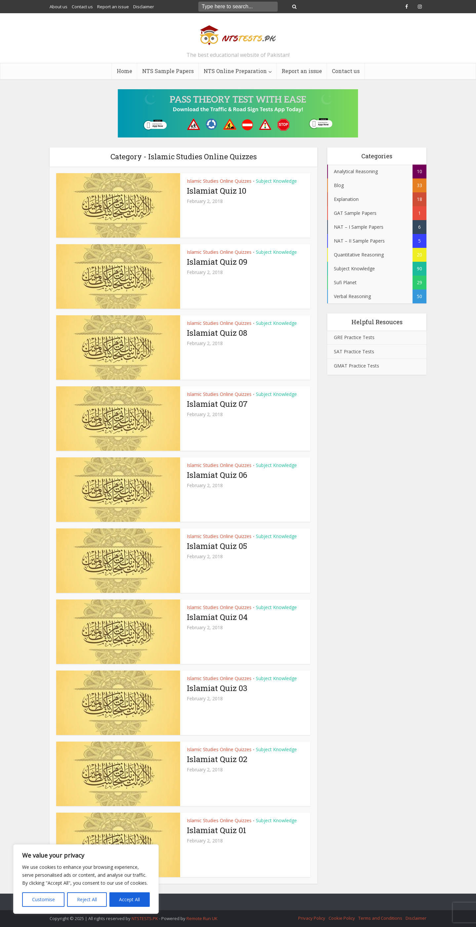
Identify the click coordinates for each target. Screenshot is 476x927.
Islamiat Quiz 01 (216, 830)
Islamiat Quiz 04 (217, 617)
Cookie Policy (342, 918)
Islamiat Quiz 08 (217, 333)
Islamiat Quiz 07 (217, 404)
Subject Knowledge (276, 181)
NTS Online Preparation (235, 70)
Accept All (129, 899)
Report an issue (113, 7)
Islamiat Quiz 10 (216, 190)
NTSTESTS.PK (145, 918)
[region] (86, 879)
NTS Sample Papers (168, 70)
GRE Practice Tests (354, 337)
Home (124, 70)
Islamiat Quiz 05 (217, 546)
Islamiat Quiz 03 (217, 688)
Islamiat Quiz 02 (217, 759)
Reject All (87, 899)
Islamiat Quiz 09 (217, 261)
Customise (43, 899)
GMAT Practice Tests (356, 366)
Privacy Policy (311, 918)
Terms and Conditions (380, 918)
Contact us (82, 7)
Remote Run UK (202, 918)
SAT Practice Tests (354, 351)
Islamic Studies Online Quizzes (219, 181)
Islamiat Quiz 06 (217, 475)
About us (58, 7)
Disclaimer (143, 7)
